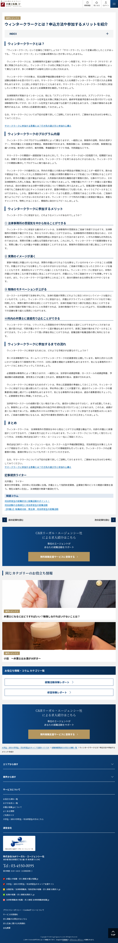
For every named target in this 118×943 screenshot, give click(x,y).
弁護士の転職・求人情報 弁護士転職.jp (22, 878)
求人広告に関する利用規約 (14, 923)
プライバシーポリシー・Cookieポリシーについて (23, 910)
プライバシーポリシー (77, 940)
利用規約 (65, 940)
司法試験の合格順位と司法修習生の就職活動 (26, 505)
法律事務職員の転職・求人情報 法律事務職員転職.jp (27, 899)
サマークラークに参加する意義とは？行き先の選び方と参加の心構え (38, 125)
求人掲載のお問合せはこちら (15, 919)
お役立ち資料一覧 (10, 799)
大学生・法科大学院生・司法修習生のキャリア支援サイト (30, 884)
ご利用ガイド (8, 815)
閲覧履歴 (87, 5)
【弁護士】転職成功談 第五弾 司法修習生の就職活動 (31, 509)
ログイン (106, 5)
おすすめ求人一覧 (10, 803)
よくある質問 (8, 811)
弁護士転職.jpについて (12, 807)
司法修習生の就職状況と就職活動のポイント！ (27, 501)
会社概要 (6, 927)
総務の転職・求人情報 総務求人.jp (20, 894)
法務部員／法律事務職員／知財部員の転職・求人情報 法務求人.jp (33, 889)
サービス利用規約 (10, 914)
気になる (97, 5)
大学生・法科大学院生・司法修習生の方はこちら (23, 819)
